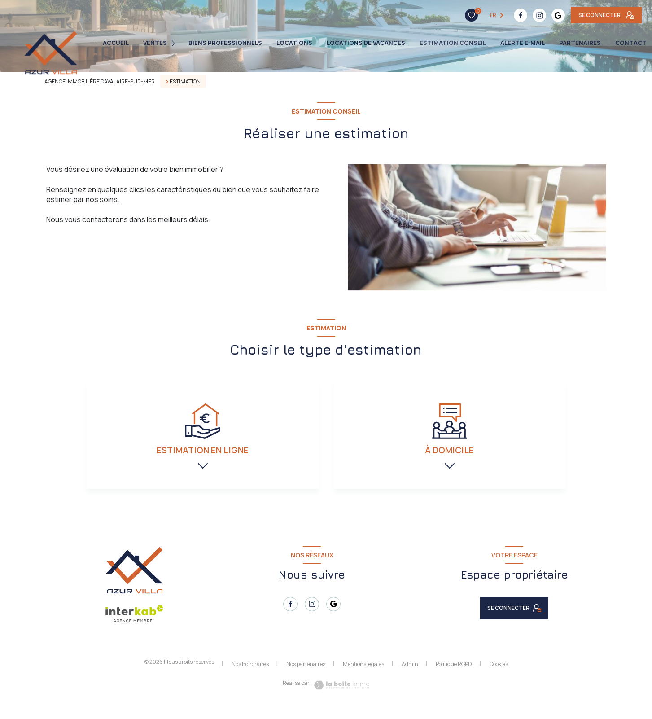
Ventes (155, 43)
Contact (631, 43)
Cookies (499, 674)
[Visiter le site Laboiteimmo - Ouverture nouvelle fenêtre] (340, 695)
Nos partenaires (305, 674)
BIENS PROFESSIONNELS (225, 43)
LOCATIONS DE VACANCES (366, 43)
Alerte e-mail (522, 43)
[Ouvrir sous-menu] (175, 43)
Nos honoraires (250, 674)
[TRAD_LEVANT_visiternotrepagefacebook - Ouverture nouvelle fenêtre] (466, 15)
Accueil (116, 43)
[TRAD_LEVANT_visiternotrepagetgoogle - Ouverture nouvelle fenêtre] (504, 15)
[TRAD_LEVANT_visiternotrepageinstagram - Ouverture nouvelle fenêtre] (485, 15)
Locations (294, 43)
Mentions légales (363, 674)
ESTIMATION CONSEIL (453, 43)
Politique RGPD (454, 674)
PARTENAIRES (580, 43)
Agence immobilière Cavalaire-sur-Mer (99, 81)
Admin (410, 674)
